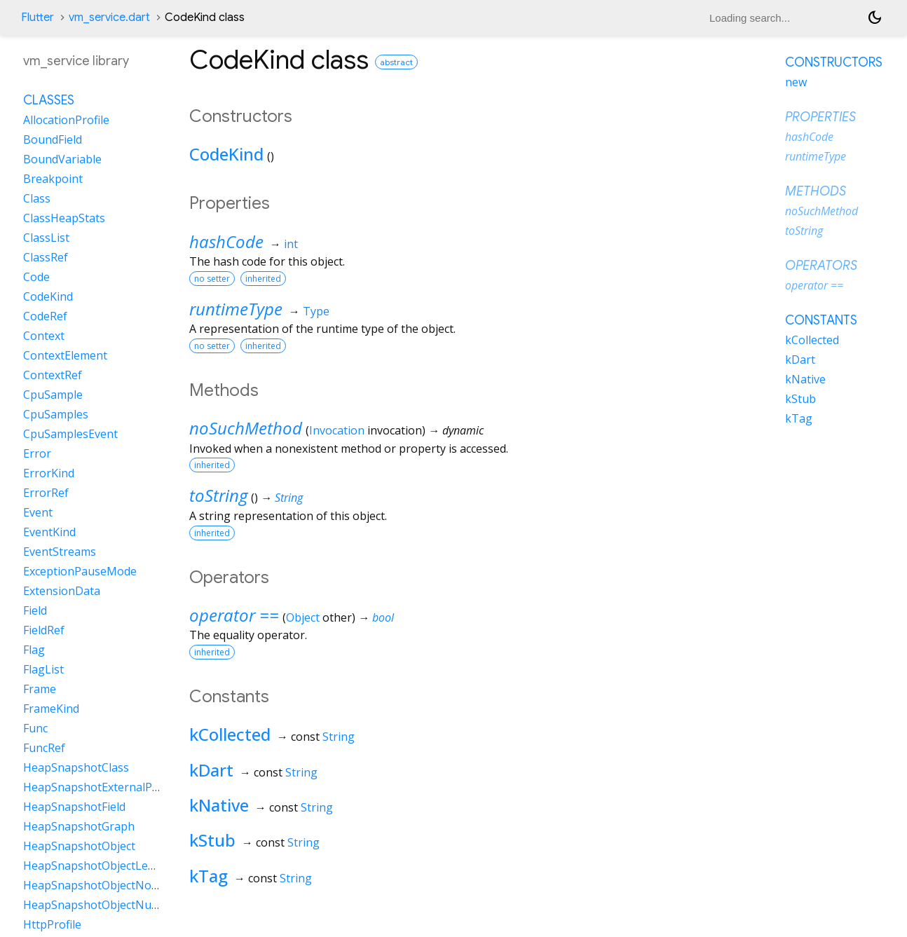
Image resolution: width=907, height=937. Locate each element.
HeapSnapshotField (74, 806)
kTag (208, 875)
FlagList (43, 669)
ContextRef (52, 375)
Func (35, 728)
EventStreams (59, 551)
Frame (39, 689)
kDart (211, 769)
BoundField (52, 139)
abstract (396, 62)
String (289, 497)
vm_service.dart (109, 18)
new (796, 82)
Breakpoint (53, 178)
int (291, 244)
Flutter (37, 18)
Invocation (336, 430)
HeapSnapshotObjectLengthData (110, 865)
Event (38, 512)
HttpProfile (52, 924)
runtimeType (235, 308)
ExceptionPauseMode (80, 571)
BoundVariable (62, 159)
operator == (234, 615)
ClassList (46, 237)
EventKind (49, 532)
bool (383, 617)
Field (35, 610)
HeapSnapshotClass (76, 767)
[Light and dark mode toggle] (875, 17)
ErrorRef (46, 492)
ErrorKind (48, 473)
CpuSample (53, 394)
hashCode (226, 241)
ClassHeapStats (64, 218)
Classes (48, 100)
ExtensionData (61, 591)
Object (303, 617)
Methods (815, 191)
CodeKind (226, 153)
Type (316, 311)
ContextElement (65, 355)
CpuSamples (55, 414)
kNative (219, 804)
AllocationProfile (66, 120)
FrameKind (51, 708)
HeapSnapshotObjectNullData (102, 904)
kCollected (230, 734)
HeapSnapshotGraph (79, 826)
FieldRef (43, 630)
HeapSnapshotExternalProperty (107, 787)
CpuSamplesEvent (70, 434)
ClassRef (45, 257)
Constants (821, 320)
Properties (820, 117)
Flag (34, 649)
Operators (821, 265)
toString (218, 495)
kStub (212, 839)
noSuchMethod (245, 427)
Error (37, 453)
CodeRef (45, 316)
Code (36, 277)
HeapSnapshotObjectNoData (100, 885)
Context (43, 335)
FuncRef (44, 747)
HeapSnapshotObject (79, 846)
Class (36, 198)
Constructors (833, 62)
